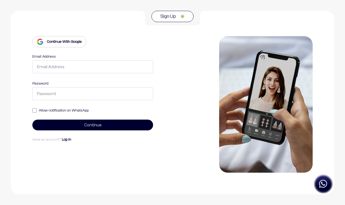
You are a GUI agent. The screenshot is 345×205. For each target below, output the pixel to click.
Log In (66, 139)
